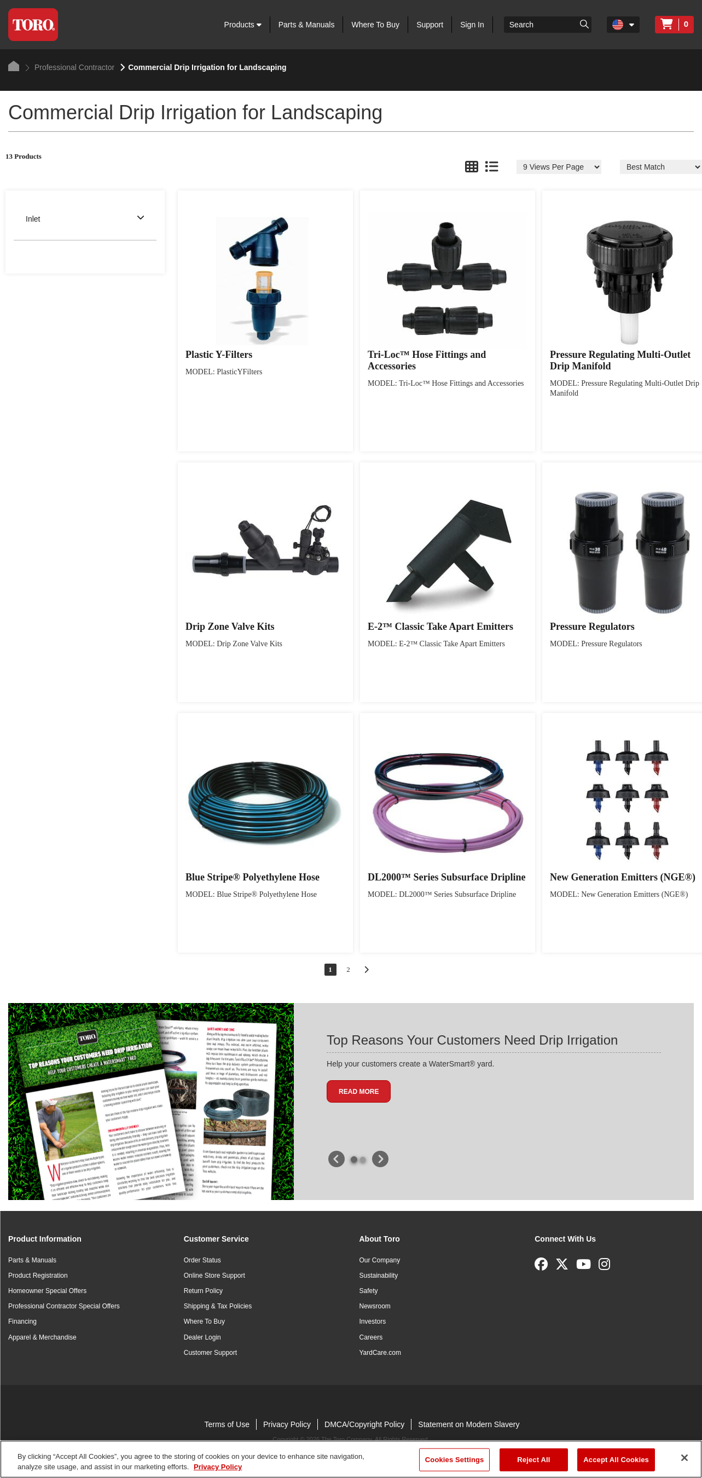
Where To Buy (375, 24)
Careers (371, 1337)
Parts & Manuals (307, 24)
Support (429, 24)
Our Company (380, 1260)
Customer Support (210, 1353)
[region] (351, 1459)
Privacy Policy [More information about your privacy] (218, 1467)
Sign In (472, 24)
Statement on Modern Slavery (468, 1424)
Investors (372, 1321)
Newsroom (375, 1306)
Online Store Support (214, 1275)
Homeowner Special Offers (47, 1291)
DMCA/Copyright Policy (364, 1424)
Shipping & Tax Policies (218, 1306)
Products (243, 24)
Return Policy (203, 1291)
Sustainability (378, 1275)
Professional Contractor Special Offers (64, 1306)
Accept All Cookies (616, 1460)
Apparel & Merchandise (42, 1337)
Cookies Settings (454, 1460)
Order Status (202, 1260)
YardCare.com (380, 1353)
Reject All (533, 1460)
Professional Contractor (69, 67)
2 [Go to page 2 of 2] (348, 969)
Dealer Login (202, 1337)
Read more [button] (359, 1092)
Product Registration (38, 1275)
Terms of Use (226, 1424)
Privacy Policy (287, 1424)
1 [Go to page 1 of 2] (330, 969)
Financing (22, 1321)
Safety (368, 1291)
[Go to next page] (366, 970)
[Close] (684, 1458)
